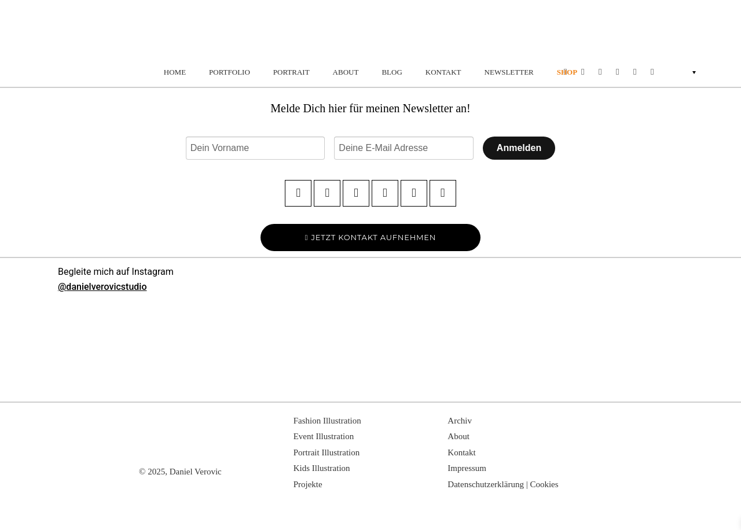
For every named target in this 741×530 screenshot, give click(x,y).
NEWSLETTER (509, 72)
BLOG (391, 72)
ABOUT (346, 72)
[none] (704, 71)
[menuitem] (704, 71)
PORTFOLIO (229, 72)
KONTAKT (443, 72)
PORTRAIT (291, 72)
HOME (175, 72)
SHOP (567, 72)
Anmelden (519, 148)
